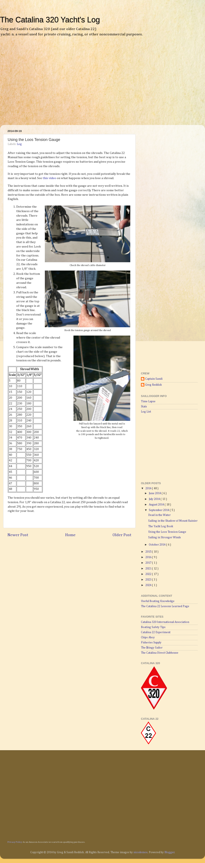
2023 (148, 579)
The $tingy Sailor (152, 647)
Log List (146, 411)
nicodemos (140, 852)
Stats (144, 406)
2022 (148, 574)
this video (49, 178)
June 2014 (155, 493)
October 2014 (157, 544)
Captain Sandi (154, 378)
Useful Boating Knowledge (157, 601)
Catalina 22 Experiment (155, 632)
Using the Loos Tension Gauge (167, 531)
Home (70, 535)
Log (19, 144)
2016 (148, 557)
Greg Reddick (153, 384)
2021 (148, 568)
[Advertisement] (40, 84)
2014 (148, 488)
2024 (148, 585)
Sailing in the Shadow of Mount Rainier (173, 520)
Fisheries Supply (151, 642)
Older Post (122, 535)
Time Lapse (148, 401)
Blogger (169, 852)
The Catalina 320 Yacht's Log (50, 19)
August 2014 (157, 504)
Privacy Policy (14, 842)
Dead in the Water (159, 515)
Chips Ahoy (148, 637)
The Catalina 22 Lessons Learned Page (165, 606)
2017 (148, 562)
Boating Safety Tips (153, 627)
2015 (148, 551)
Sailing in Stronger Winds (164, 537)
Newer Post (17, 535)
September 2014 (159, 510)
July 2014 (155, 499)
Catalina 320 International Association (165, 622)
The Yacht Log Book (160, 526)
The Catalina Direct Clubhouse (159, 652)
